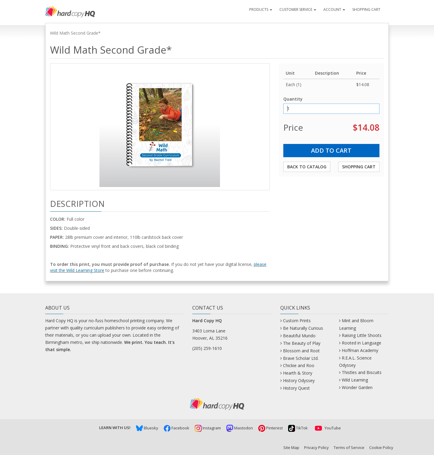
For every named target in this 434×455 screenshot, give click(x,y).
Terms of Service (349, 447)
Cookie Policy (381, 447)
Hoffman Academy (360, 350)
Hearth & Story (297, 373)
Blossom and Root (301, 351)
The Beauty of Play (301, 343)
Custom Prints (297, 320)
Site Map (291, 447)
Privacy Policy (316, 447)
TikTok (298, 428)
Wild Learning (355, 380)
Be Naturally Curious (303, 328)
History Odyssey (299, 380)
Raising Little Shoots (362, 335)
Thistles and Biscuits (362, 372)
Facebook (176, 428)
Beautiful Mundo (299, 335)
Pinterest (270, 428)
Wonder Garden (357, 387)
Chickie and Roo (298, 365)
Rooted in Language (361, 343)
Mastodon (239, 428)
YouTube (327, 428)
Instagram (208, 428)
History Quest (296, 388)
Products (260, 9)
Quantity (293, 99)
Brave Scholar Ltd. (301, 358)
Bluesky (147, 428)
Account (334, 9)
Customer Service (297, 9)
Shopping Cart (366, 9)
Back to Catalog (306, 167)
